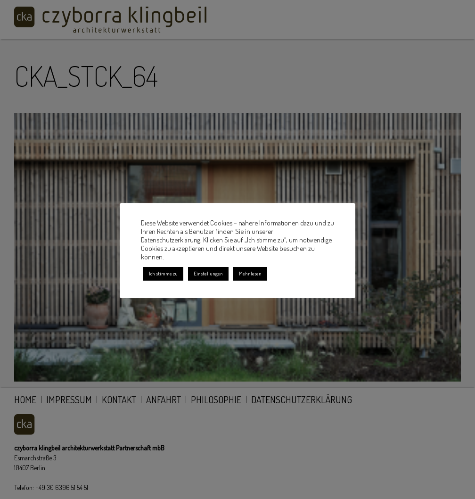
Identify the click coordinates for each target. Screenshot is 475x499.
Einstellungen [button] (208, 273)
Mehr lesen (250, 273)
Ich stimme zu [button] (163, 273)
